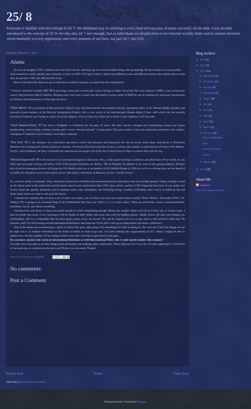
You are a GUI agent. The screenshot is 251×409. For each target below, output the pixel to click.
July (205, 104)
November (209, 81)
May (206, 115)
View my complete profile (210, 190)
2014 (203, 65)
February (208, 132)
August (207, 98)
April (206, 121)
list (110, 202)
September (209, 92)
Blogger (142, 401)
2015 (203, 59)
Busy (205, 143)
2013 (203, 70)
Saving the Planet (212, 148)
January (207, 161)
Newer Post (15, 373)
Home (98, 373)
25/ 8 (19, 16)
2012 (203, 169)
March (207, 127)
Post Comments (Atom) (33, 381)
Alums (206, 154)
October (207, 87)
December (209, 75)
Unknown (205, 185)
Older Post (181, 373)
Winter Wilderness (212, 137)
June (206, 109)
